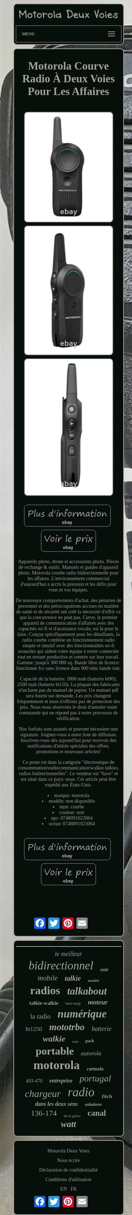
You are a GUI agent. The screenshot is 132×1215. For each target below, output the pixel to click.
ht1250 (34, 1029)
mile (75, 1042)
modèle (93, 980)
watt (68, 1124)
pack (90, 1040)
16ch (106, 1096)
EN (63, 1189)
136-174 (44, 1113)
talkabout (87, 991)
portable (55, 1051)
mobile (48, 978)
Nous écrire (68, 1160)
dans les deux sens (56, 1104)
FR (74, 1189)
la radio (40, 1016)
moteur (98, 1002)
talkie (73, 978)
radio (81, 1092)
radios (45, 990)
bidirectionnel (61, 965)
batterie (101, 1028)
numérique (82, 1014)
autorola (91, 1053)
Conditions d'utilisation (68, 1179)
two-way (73, 1003)
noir (104, 969)
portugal (95, 1078)
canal (97, 1113)
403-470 (34, 1081)
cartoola (95, 1069)
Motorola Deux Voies (68, 1151)
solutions (93, 1104)
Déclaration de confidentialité (68, 1170)
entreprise (61, 1081)
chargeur (43, 1093)
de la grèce (72, 1116)
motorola (56, 1065)
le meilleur (68, 953)
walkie (54, 1038)
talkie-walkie (43, 1003)
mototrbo (67, 1027)
